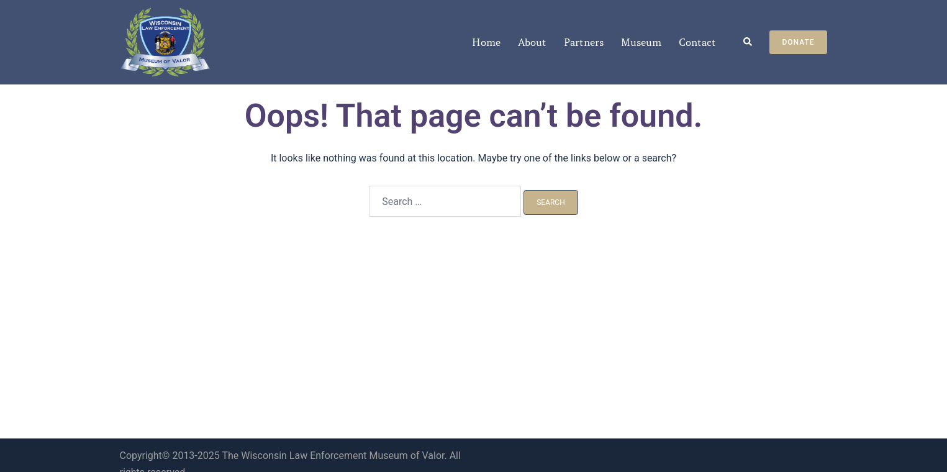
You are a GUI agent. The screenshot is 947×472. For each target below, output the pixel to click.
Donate (798, 42)
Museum (641, 42)
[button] (748, 42)
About (532, 42)
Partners (584, 42)
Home (486, 42)
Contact (697, 42)
